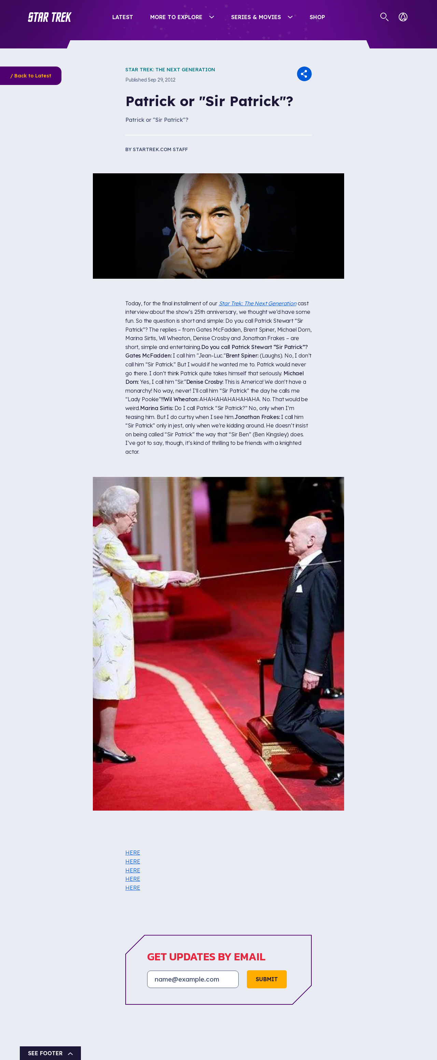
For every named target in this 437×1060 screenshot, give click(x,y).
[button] (50, 17)
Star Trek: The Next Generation (170, 70)
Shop (317, 17)
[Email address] (193, 979)
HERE (132, 852)
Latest (122, 17)
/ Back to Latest (30, 76)
